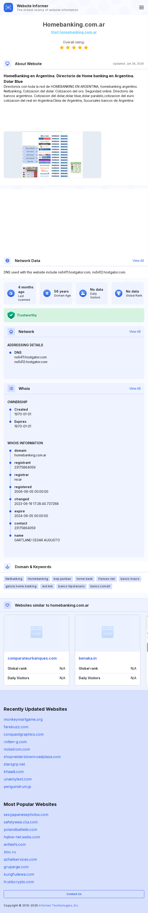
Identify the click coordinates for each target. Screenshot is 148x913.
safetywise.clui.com (21, 822)
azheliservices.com (20, 859)
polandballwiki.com (20, 829)
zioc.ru (10, 852)
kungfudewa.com (19, 874)
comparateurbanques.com (32, 658)
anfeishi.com (15, 844)
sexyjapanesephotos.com (26, 814)
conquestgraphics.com (24, 734)
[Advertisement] (74, 117)
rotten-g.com (15, 741)
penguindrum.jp (17, 786)
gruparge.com (16, 866)
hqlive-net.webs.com (22, 837)
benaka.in (88, 658)
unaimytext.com (18, 779)
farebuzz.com (16, 726)
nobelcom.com (17, 749)
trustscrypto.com (19, 881)
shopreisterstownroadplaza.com (32, 756)
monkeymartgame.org (23, 719)
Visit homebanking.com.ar (74, 32)
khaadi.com (14, 771)
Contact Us (74, 894)
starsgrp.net (14, 764)
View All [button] (138, 260)
